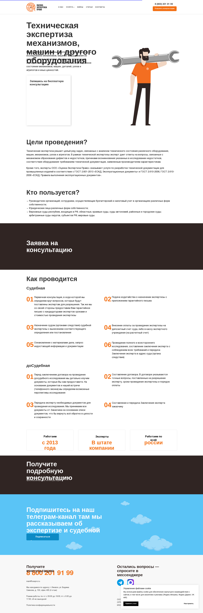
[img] (120, 582)
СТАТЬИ (89, 7)
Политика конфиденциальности (40, 605)
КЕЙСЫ (80, 7)
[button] (165, 8)
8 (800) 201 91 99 (164, 4)
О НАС (60, 7)
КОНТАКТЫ (100, 7)
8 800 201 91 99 (50, 573)
